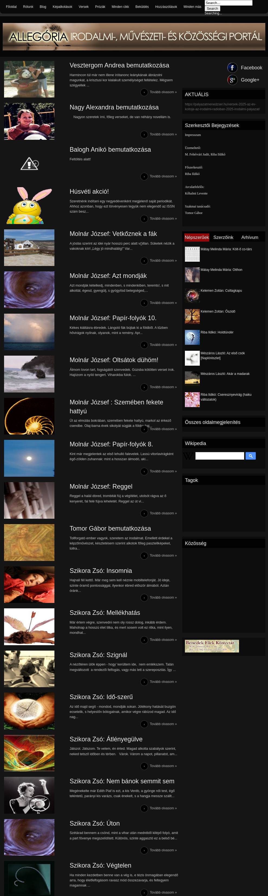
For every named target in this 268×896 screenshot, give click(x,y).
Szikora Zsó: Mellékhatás (92, 636)
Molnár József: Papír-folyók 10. (100, 329)
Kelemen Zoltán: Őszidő (218, 311)
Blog (43, 7)
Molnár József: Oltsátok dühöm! (101, 372)
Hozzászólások (166, 7)
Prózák (100, 7)
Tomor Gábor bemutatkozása (97, 548)
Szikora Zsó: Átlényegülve (93, 767)
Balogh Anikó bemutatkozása (98, 153)
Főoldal (11, 7)
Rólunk (28, 7)
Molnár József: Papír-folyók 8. (99, 460)
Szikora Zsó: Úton (81, 855)
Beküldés (142, 7)
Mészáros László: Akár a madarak (225, 374)
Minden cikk (120, 7)
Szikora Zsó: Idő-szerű (88, 724)
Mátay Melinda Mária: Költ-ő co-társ (226, 249)
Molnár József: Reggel (88, 504)
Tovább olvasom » (163, 94)
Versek (84, 7)
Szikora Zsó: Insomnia (88, 592)
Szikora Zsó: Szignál (85, 680)
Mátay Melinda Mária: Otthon (221, 270)
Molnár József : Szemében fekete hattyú (114, 416)
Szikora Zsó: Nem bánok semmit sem (110, 811)
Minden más (192, 7)
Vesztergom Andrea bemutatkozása (107, 65)
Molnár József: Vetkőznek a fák (101, 241)
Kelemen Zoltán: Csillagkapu (221, 291)
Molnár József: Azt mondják (95, 285)
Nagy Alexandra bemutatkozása (102, 109)
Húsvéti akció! (76, 197)
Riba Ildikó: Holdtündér (217, 332)
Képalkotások (62, 7)
